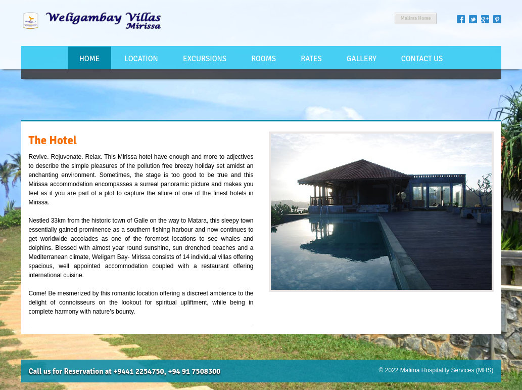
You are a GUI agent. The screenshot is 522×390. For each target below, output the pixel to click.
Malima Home (415, 18)
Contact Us (422, 58)
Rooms (263, 58)
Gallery (361, 58)
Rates (311, 58)
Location (141, 58)
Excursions (204, 58)
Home (89, 58)
